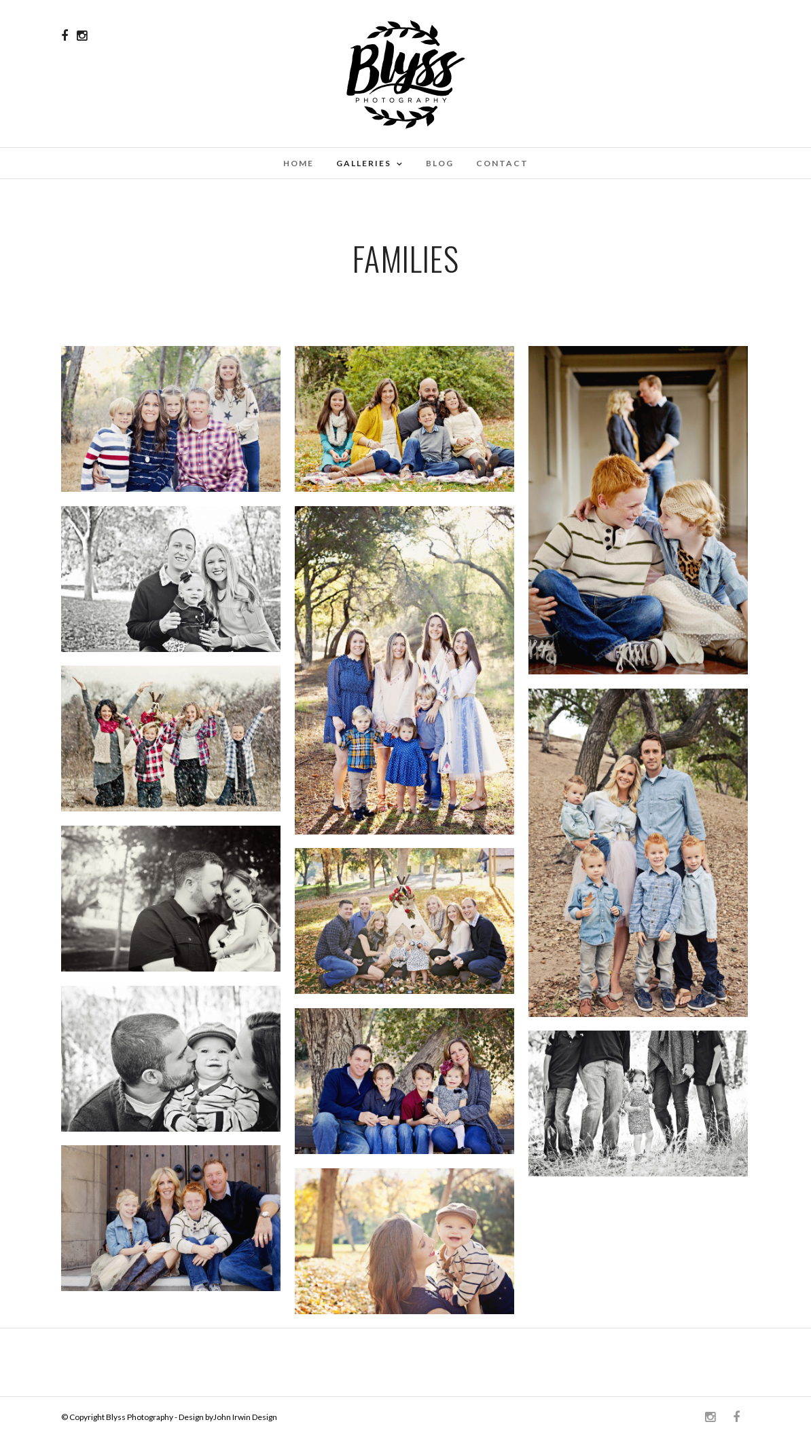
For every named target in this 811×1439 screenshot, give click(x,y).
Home (298, 163)
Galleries (363, 163)
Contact (502, 163)
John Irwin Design (245, 1417)
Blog (440, 163)
